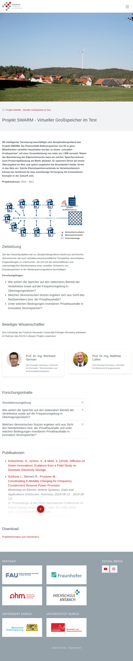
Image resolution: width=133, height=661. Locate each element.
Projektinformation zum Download (19, 537)
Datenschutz (59, 647)
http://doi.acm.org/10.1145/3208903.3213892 (46, 516)
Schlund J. (15, 476)
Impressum (74, 647)
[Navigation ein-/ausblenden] (127, 6)
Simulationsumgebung (16, 402)
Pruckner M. (48, 476)
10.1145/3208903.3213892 (33, 511)
